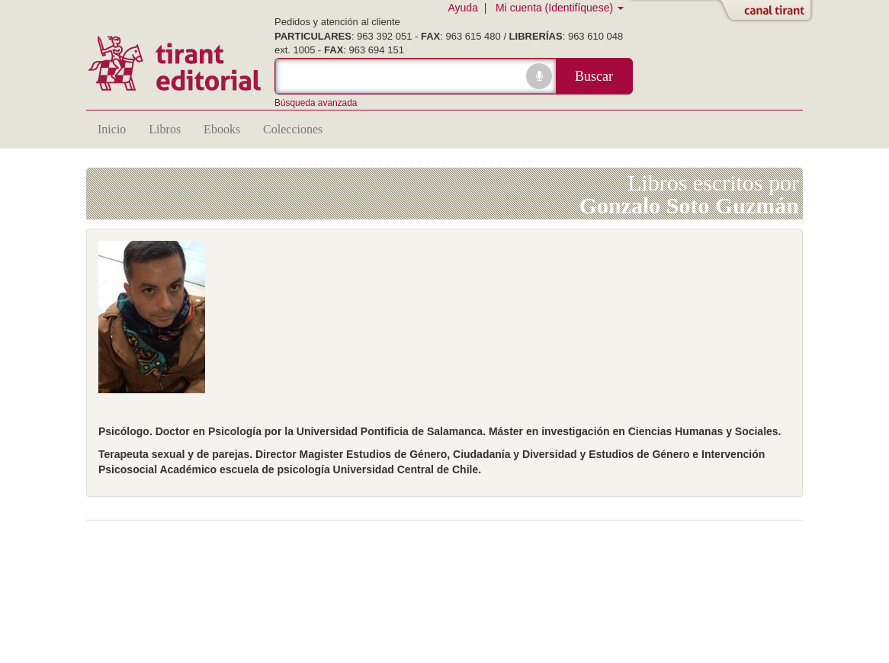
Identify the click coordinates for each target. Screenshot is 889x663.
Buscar (594, 76)
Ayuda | (470, 8)
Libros (165, 129)
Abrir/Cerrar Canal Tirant (768, 11)
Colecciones (293, 129)
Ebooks (222, 129)
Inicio (112, 129)
